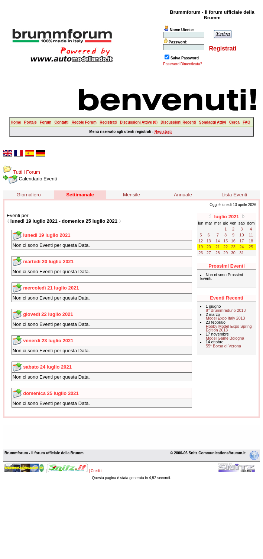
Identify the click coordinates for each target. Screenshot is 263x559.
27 (209, 253)
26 (200, 253)
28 (217, 253)
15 (225, 241)
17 (242, 241)
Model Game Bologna (225, 338)
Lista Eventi (234, 194)
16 (233, 241)
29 (225, 253)
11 (251, 235)
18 (251, 241)
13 (209, 241)
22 (225, 247)
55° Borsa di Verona (223, 346)
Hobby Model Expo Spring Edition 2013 (229, 328)
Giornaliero (29, 194)
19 (200, 247)
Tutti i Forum (26, 172)
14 (217, 241)
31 (242, 253)
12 (200, 241)
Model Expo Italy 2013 (225, 318)
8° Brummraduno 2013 (226, 310)
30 (233, 253)
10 (242, 235)
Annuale (183, 194)
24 (242, 247)
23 (233, 247)
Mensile (131, 194)
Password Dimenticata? (182, 64)
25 (251, 247)
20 (209, 247)
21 (217, 247)
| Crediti (95, 471)
